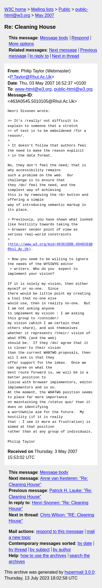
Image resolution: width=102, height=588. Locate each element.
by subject (40, 549)
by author (62, 549)
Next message (63, 50)
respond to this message (59, 531)
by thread (18, 549)
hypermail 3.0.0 (79, 572)
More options (21, 43)
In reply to (39, 56)
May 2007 (44, 15)
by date (85, 543)
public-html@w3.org (73, 89)
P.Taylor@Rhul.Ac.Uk (30, 77)
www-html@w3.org (33, 89)
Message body (54, 38)
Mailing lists (42, 9)
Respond (80, 38)
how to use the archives (43, 555)
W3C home (15, 9)
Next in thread (65, 56)
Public (64, 9)
